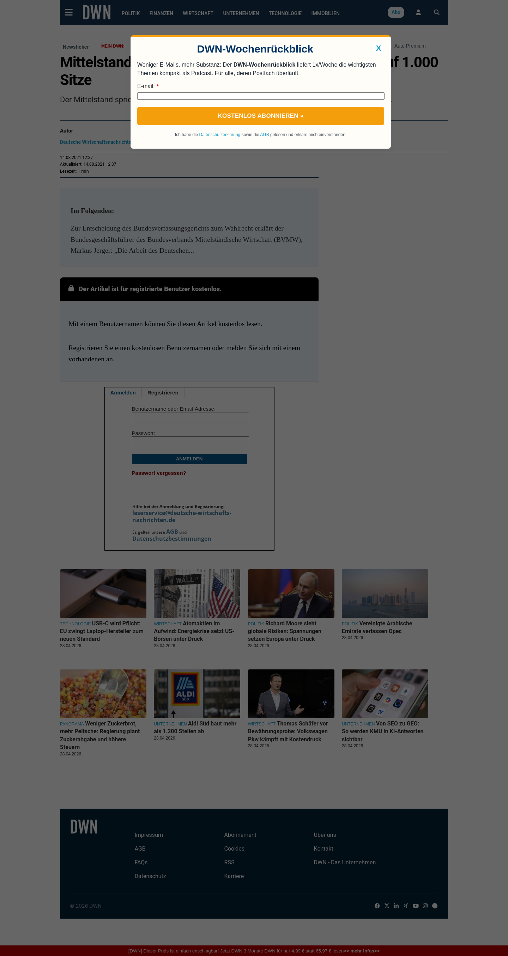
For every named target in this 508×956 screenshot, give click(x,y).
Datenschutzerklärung (220, 134)
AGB (264, 134)
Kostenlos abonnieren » (261, 115)
